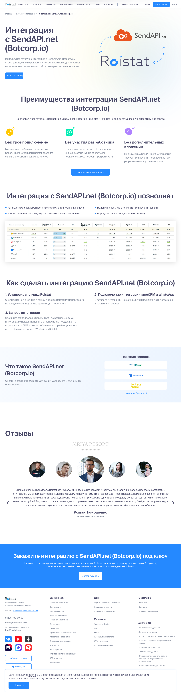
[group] (37, 473)
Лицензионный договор (149, 631)
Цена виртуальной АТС (104, 615)
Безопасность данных (148, 655)
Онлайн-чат (55, 632)
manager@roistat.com (16, 626)
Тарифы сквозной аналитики (107, 606)
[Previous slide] (7, 507)
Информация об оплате (149, 651)
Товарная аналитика (59, 623)
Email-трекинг (56, 653)
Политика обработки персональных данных (154, 645)
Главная (8, 14)
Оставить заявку (20, 76)
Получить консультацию (90, 172)
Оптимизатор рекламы (60, 645)
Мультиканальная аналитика (63, 636)
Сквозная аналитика (59, 606)
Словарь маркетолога (104, 640)
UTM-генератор (101, 645)
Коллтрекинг (55, 611)
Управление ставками (60, 640)
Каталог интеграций (25, 14)
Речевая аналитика (58, 619)
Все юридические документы (151, 669)
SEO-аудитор (56, 662)
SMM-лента (55, 666)
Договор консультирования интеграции (156, 640)
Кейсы (97, 636)
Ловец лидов (55, 628)
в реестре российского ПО (25, 614)
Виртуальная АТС (57, 615)
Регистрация (161, 4)
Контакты (142, 611)
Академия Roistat (102, 628)
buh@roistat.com (13, 633)
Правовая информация (149, 615)
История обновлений (103, 649)
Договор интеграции (147, 636)
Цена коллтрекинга (103, 611)
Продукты (21, 4)
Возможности (57, 601)
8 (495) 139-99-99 (130, 4)
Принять (19, 685)
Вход (147, 4)
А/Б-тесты (54, 649)
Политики (91, 678)
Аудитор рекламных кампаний (63, 657)
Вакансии (108, 4)
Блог (96, 632)
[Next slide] (173, 507)
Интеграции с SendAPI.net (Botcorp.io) (56, 14)
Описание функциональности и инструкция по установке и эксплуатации (152, 662)
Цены (97, 4)
